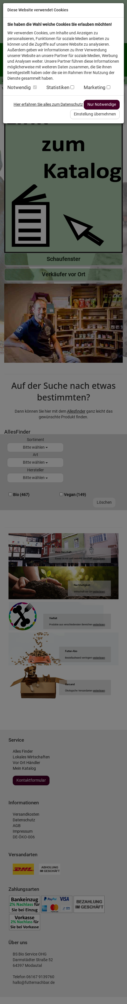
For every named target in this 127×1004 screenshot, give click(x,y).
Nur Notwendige (101, 104)
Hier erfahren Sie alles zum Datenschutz (48, 104)
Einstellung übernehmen (95, 114)
